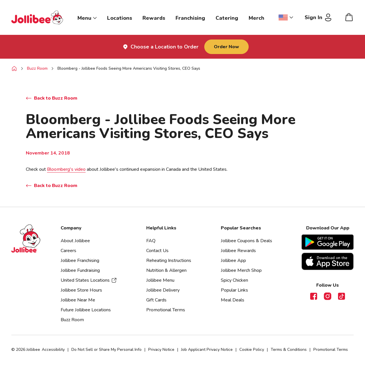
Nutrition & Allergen (166, 270)
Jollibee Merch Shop (241, 270)
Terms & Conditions (289, 349)
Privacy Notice (161, 349)
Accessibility (53, 349)
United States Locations (89, 280)
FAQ (151, 241)
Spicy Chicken (234, 280)
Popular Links (234, 290)
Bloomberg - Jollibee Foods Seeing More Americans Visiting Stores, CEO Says (128, 68)
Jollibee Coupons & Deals (246, 241)
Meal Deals (232, 300)
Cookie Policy (251, 349)
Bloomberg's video (66, 169)
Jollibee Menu (160, 280)
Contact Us (157, 250)
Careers (68, 250)
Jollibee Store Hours (81, 290)
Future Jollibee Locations (86, 310)
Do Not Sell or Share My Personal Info (106, 349)
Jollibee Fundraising (80, 270)
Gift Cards (156, 300)
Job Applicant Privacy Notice (207, 349)
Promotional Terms (165, 310)
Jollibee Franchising (80, 260)
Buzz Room (37, 68)
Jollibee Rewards (238, 250)
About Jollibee (75, 241)
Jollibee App (233, 260)
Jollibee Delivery (163, 290)
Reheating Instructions (168, 260)
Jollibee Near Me (78, 300)
